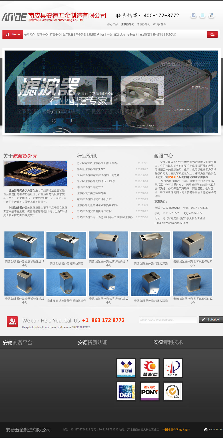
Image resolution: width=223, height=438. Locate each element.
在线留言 (145, 34)
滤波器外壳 (20, 207)
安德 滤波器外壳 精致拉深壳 (67, 263)
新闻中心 (42, 34)
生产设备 (68, 34)
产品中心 (55, 34)
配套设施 (120, 34)
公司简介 (29, 34)
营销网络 (158, 34)
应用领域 (93, 34)
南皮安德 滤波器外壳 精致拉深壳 (66, 300)
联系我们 (171, 34)
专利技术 (132, 34)
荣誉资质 (81, 34)
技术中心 (106, 34)
